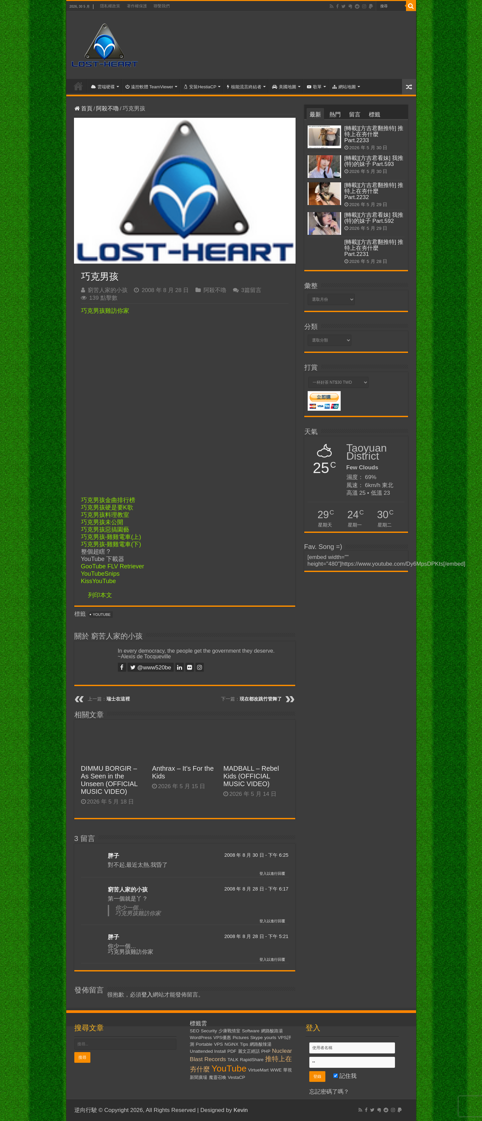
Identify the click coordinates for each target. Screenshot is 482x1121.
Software (251, 1030)
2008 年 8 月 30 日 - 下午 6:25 (256, 855)
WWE (276, 1069)
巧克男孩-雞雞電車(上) (111, 537)
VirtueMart (258, 1069)
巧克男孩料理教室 (105, 514)
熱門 (335, 114)
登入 (147, 995)
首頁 (78, 86)
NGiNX (231, 1044)
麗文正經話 (249, 1051)
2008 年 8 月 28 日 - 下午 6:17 (256, 889)
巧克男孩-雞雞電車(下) (111, 544)
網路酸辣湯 (260, 1044)
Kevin (241, 1110)
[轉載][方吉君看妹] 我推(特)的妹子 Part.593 (374, 161)
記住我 (344, 1076)
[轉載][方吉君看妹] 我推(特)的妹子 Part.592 (374, 218)
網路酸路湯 (272, 1030)
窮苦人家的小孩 (108, 290)
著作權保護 (137, 6)
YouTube (101, 615)
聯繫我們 (162, 6)
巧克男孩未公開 (102, 522)
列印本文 (100, 595)
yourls (270, 1037)
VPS (218, 1044)
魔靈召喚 (217, 1077)
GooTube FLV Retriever (112, 566)
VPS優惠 (222, 1037)
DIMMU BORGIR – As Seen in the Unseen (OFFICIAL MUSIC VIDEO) (109, 780)
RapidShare (251, 1059)
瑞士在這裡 (118, 699)
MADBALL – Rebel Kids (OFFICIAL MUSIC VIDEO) (251, 776)
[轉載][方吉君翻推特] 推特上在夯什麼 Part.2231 (374, 248)
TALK (233, 1059)
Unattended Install (208, 1051)
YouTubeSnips (100, 573)
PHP (265, 1051)
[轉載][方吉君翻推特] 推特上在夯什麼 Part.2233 (374, 134)
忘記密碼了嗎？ (329, 1092)
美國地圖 (284, 86)
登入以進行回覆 (272, 873)
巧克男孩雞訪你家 (105, 310)
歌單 (314, 86)
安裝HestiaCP (200, 86)
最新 (315, 114)
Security (209, 1030)
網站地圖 (344, 86)
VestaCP (236, 1077)
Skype (256, 1037)
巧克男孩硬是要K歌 (107, 507)
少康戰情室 (229, 1030)
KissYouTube (98, 581)
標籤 (374, 114)
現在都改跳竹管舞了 (261, 699)
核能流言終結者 (244, 86)
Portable (204, 1044)
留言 (354, 114)
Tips (244, 1044)
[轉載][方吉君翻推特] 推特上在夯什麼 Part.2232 (374, 191)
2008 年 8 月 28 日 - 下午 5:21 (256, 936)
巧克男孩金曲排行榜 (108, 500)
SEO (194, 1030)
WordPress (201, 1037)
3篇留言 (251, 290)
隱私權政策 (110, 6)
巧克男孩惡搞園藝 (105, 529)
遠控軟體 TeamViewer (149, 86)
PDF (231, 1051)
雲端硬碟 (103, 86)
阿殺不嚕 (107, 108)
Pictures (241, 1037)
